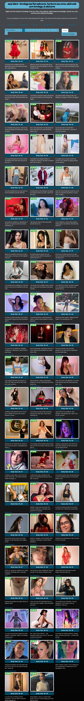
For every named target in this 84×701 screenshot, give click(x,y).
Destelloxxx (33, 515)
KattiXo (57, 38)
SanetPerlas (59, 127)
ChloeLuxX (58, 98)
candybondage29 (60, 187)
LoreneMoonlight (35, 98)
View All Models (10, 30)
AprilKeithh (8, 365)
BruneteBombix (34, 544)
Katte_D (32, 68)
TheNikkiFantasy (10, 98)
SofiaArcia (33, 336)
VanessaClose (34, 574)
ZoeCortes (8, 68)
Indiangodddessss (60, 484)
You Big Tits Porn (48, 24)
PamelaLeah (33, 127)
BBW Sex (35, 24)
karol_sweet (59, 455)
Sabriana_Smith (35, 277)
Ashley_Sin (8, 484)
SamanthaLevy (34, 38)
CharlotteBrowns (35, 365)
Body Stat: (17, 59)
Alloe (6, 544)
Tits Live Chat (24, 24)
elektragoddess (34, 455)
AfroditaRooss (59, 246)
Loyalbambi (58, 277)
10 (46, 30)
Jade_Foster (8, 277)
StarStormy (33, 634)
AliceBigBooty (59, 157)
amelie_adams (59, 425)
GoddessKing (9, 574)
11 (50, 30)
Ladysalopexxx (9, 455)
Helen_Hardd (34, 306)
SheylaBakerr (9, 38)
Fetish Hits (41, 698)
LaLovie (57, 603)
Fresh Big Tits (72, 24)
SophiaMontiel (9, 157)
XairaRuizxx (33, 187)
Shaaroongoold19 (35, 484)
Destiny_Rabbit (34, 603)
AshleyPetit (8, 425)
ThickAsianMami (10, 515)
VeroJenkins (33, 425)
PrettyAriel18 (59, 217)
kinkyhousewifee (60, 515)
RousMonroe (8, 217)
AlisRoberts (58, 336)
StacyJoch (58, 68)
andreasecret (59, 306)
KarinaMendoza (34, 157)
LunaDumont (8, 246)
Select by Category (69, 34)
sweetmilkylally (9, 336)
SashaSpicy (58, 365)
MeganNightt (34, 246)
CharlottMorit (59, 396)
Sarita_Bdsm (8, 187)
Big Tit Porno (11, 24)
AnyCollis (58, 574)
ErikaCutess (8, 603)
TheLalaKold (8, 396)
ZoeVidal (58, 544)
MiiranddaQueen (10, 306)
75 (57, 30)
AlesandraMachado (10, 634)
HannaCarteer (34, 217)
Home (65, 30)
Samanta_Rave (34, 396)
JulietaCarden (9, 127)
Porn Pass (61, 24)
